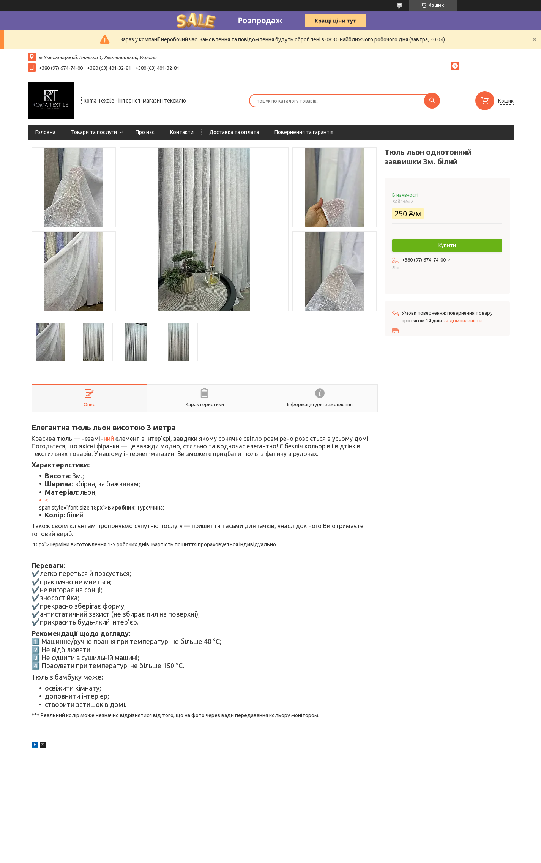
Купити (447, 245)
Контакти (182, 132)
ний (109, 438)
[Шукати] (432, 101)
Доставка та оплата (234, 132)
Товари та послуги (94, 132)
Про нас (145, 132)
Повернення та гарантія (303, 132)
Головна (45, 132)
